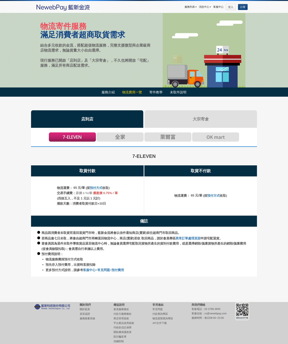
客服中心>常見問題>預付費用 (103, 270)
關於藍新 (85, 309)
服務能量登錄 (87, 318)
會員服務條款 (121, 309)
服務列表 (191, 6)
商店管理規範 (121, 318)
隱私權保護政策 (123, 332)
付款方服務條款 (123, 313)
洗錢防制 (119, 341)
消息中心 (205, 6)
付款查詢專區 (160, 313)
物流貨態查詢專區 (162, 318)
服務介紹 (108, 92)
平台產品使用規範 (124, 323)
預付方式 (96, 188)
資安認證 (85, 313)
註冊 (242, 7)
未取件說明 (178, 92)
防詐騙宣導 (120, 336)
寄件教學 (156, 92)
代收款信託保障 (123, 327)
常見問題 (157, 309)
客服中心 (218, 6)
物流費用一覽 (132, 92)
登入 (230, 7)
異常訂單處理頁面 (188, 238)
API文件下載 (159, 323)
